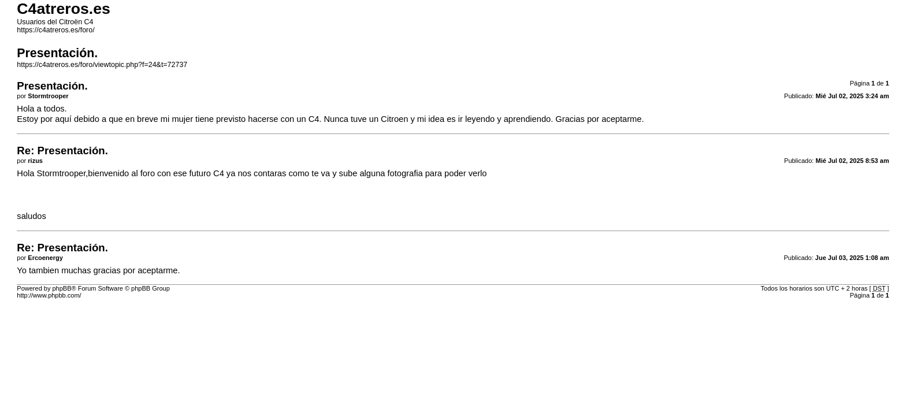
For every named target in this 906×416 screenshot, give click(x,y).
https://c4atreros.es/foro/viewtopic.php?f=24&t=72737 (102, 65)
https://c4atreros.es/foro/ (55, 30)
